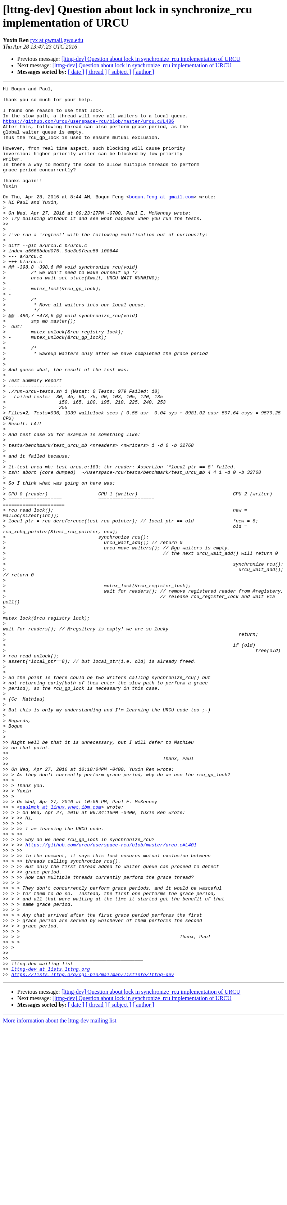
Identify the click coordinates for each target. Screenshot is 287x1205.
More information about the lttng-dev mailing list (60, 1199)
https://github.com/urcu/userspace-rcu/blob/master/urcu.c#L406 (88, 128)
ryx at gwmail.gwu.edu (56, 40)
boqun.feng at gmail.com (161, 219)
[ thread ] (96, 72)
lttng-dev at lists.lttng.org (50, 1146)
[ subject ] (119, 72)
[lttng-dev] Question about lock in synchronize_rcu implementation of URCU (151, 59)
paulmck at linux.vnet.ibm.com (60, 951)
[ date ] (76, 72)
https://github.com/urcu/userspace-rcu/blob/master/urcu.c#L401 (110, 997)
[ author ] (143, 72)
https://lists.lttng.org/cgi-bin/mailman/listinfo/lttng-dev (92, 1152)
